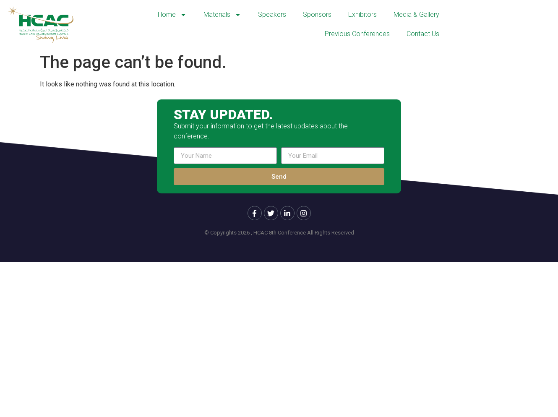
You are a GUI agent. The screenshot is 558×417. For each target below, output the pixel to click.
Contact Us (423, 34)
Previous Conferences (357, 34)
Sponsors (317, 14)
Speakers (272, 14)
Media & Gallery (416, 14)
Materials (222, 14)
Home (172, 14)
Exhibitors (362, 14)
